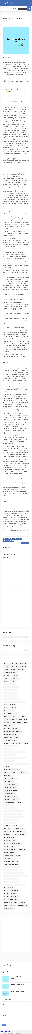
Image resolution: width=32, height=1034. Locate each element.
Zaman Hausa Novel (23, 905)
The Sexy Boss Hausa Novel (10, 870)
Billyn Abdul (6, 538)
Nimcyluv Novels (20, 828)
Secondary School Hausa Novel (12, 855)
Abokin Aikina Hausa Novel (10, 672)
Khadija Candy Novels (9, 793)
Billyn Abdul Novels (16, 538)
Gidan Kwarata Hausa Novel (11, 757)
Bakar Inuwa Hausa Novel (10, 707)
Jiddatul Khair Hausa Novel (11, 784)
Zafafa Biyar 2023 (8, 902)
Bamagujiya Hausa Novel (10, 716)
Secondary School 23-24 (17, 984)
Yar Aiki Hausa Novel (9, 887)
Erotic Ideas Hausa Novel (10, 740)
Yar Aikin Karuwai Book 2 (10, 893)
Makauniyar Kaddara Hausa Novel (12, 802)
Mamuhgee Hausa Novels (10, 808)
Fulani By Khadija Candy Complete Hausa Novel (16, 743)
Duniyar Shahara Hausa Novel (11, 737)
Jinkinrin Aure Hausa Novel (11, 787)
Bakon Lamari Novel (9, 710)
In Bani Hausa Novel (23, 772)
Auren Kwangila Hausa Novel (11, 687)
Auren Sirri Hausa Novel (10, 695)
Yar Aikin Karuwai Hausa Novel (11, 896)
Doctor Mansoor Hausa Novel (11, 728)
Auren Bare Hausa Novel (10, 681)
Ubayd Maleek (23, 875)
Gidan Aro (23, 752)
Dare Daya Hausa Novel (9, 722)
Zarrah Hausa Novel (9, 908)
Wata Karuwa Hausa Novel (10, 878)
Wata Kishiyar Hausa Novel (10, 881)
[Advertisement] (16, 609)
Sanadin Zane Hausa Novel (10, 849)
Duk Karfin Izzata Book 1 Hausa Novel (13, 731)
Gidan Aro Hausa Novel (9, 754)
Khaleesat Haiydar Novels (10, 796)
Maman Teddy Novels (9, 805)
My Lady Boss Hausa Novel (10, 819)
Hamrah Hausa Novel (9, 760)
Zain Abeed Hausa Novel (10, 905)
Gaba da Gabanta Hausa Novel (11, 752)
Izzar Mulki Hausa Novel (10, 778)
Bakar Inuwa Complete (9, 704)
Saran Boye (22, 849)
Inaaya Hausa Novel (8, 775)
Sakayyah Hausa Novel (9, 837)
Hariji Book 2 (7, 766)
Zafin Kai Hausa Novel (19, 902)
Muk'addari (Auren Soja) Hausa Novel (13, 816)
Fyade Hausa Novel (8, 749)
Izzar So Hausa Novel (9, 781)
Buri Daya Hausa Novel (21, 719)
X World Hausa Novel (20, 884)
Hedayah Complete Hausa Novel (12, 769)
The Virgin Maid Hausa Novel (11, 875)
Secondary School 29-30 (17, 991)
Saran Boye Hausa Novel (10, 852)
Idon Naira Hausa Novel (10, 772)
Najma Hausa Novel (9, 822)
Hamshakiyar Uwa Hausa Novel (11, 763)
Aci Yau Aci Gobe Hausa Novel (11, 675)
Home (3, 9)
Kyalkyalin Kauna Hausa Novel (11, 799)
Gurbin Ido (22, 757)
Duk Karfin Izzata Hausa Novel (11, 734)
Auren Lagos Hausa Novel (10, 690)
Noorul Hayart (7, 831)
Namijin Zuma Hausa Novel (10, 825)
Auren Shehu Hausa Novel (10, 693)
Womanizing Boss (8, 884)
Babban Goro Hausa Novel (10, 701)
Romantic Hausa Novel (20, 834)
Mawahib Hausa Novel (9, 814)
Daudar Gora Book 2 (8, 540)
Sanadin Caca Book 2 (9, 846)
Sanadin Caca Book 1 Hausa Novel (12, 843)
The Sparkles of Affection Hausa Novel (14, 873)
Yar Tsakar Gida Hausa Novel (11, 899)
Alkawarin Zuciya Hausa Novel (11, 678)
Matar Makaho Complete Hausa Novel (13, 811)
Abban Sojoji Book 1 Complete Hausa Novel (15, 663)
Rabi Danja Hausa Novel (19, 831)
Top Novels (6, 3)
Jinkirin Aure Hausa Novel (10, 790)
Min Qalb (19, 814)
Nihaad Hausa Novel (9, 828)
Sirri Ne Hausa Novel (9, 858)
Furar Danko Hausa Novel (10, 746)
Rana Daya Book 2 (8, 834)
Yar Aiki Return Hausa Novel (11, 890)
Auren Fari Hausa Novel (10, 684)
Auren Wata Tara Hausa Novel (11, 698)
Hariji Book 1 (24, 763)
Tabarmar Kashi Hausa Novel (11, 864)
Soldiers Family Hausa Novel (11, 861)
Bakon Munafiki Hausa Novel (11, 713)
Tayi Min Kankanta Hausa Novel (12, 867)
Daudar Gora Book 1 (22, 722)
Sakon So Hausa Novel (9, 840)
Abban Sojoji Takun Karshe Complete (13, 669)
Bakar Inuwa (22, 701)
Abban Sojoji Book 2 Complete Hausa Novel (15, 666)
